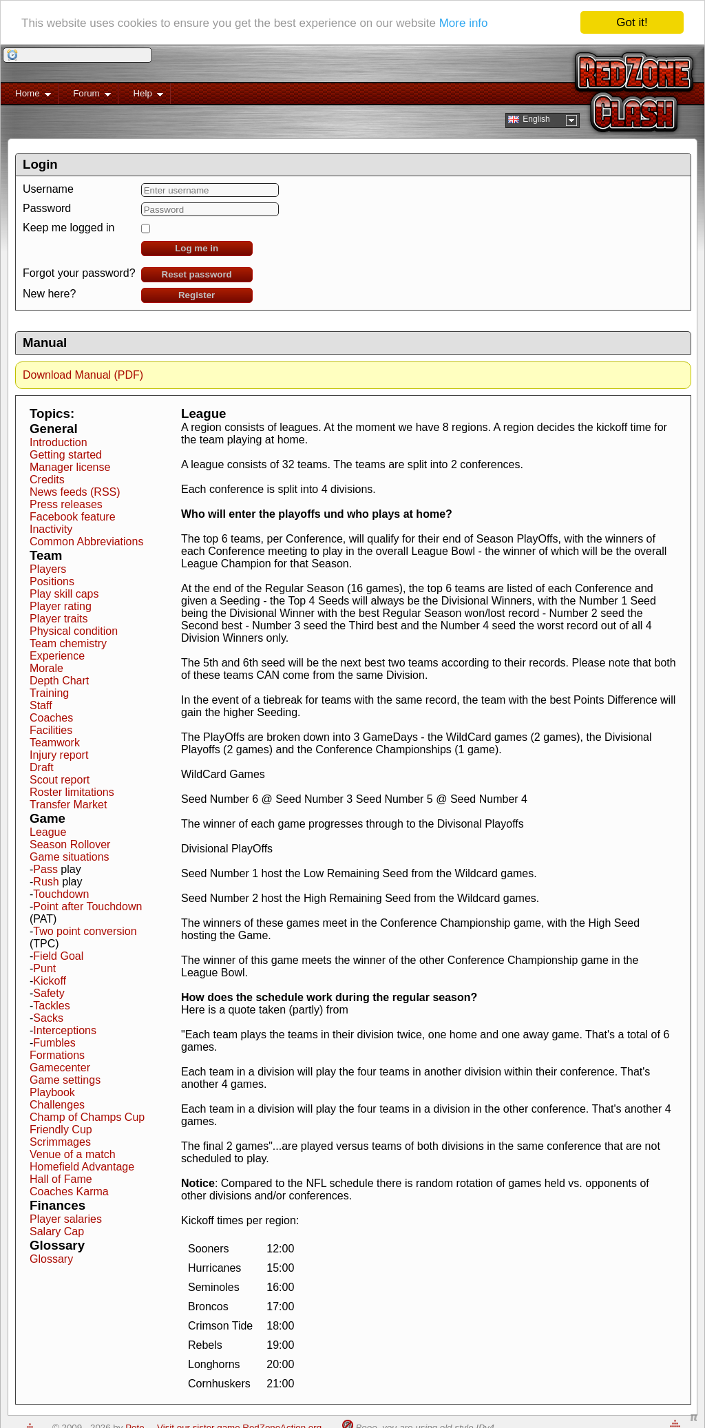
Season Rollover (70, 844)
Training (49, 693)
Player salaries (66, 1219)
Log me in (196, 248)
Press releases (66, 504)
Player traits (58, 618)
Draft (42, 767)
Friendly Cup (61, 1129)
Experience (57, 656)
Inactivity (51, 529)
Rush (46, 882)
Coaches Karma (69, 1191)
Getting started (66, 455)
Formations (57, 1055)
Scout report (60, 780)
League (48, 832)
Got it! (631, 22)
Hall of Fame (61, 1179)
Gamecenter (60, 1067)
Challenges (57, 1105)
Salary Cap (57, 1231)
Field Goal (58, 956)
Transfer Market (68, 804)
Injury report (59, 755)
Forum (85, 96)
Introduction (58, 442)
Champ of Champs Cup (87, 1117)
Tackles (51, 1005)
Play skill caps (64, 594)
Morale (46, 668)
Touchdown (61, 894)
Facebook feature (73, 517)
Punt (44, 968)
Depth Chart (59, 680)
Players (48, 569)
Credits (47, 479)
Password (47, 208)
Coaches (51, 718)
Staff (41, 705)
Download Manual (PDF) (83, 375)
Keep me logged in (68, 227)
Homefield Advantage (82, 1167)
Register (196, 295)
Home (26, 96)
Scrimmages (60, 1142)
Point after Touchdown (87, 906)
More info (463, 22)
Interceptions (64, 1030)
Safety (48, 993)
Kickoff (49, 981)
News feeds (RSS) (75, 492)
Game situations (69, 857)
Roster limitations (72, 792)
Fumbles (54, 1043)
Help (140, 96)
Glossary (51, 1259)
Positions (52, 581)
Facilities (51, 730)
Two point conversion (84, 931)
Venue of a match (73, 1154)
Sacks (48, 1018)
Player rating (61, 606)
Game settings (65, 1080)
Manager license (70, 467)
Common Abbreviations (86, 541)
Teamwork (55, 742)
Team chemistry (68, 643)
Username (48, 189)
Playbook (52, 1092)
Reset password (197, 274)
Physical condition (74, 631)
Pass (45, 869)
